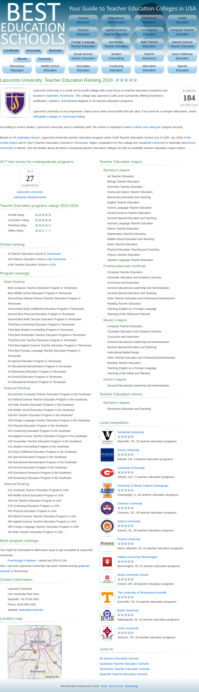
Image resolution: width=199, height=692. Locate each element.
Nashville (52, 95)
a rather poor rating (144, 127)
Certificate (11, 50)
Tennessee (67, 95)
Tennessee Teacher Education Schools (125, 668)
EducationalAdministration (116, 20)
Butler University (128, 610)
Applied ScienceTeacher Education (116, 32)
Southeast (59, 259)
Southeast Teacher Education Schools (124, 663)
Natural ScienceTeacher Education (182, 44)
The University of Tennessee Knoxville (142, 592)
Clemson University (129, 503)
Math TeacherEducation (149, 44)
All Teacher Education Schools (119, 658)
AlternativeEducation (149, 68)
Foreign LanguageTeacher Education (83, 44)
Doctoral (44, 59)
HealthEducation (182, 20)
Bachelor (55, 50)
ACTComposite (30, 178)
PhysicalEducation (83, 32)
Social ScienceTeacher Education (83, 56)
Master (22, 59)
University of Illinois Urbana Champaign (142, 485)
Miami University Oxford (132, 574)
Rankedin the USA (189, 98)
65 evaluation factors (26, 137)
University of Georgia (131, 467)
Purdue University (128, 539)
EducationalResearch (149, 20)
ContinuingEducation (116, 68)
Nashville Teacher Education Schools (124, 674)
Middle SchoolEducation (50, 68)
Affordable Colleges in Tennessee (54, 116)
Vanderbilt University (151, 142)
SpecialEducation (182, 68)
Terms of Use (116, 686)
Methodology (131, 686)
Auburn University (128, 521)
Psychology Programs (22, 560)
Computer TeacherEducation (182, 32)
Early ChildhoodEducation (182, 56)
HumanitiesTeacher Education (116, 44)
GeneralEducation (83, 20)
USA (53, 264)
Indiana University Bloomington (137, 557)
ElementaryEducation (17, 68)
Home (104, 686)
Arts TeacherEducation (149, 32)
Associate (33, 50)
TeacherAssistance (149, 56)
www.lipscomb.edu (31, 609)
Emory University (128, 450)
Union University (128, 628)
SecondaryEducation (83, 68)
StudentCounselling (116, 56)
